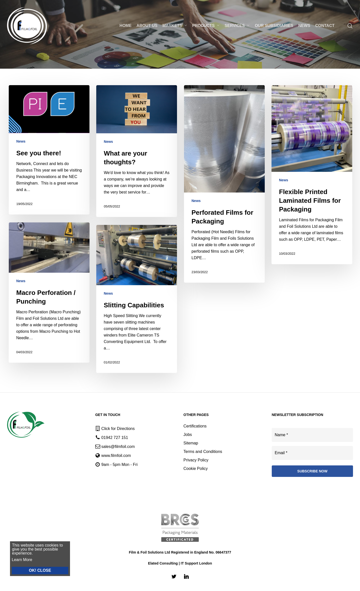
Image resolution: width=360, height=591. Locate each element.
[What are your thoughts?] (136, 152)
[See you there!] (49, 150)
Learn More (20, 560)
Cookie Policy (196, 468)
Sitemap (191, 443)
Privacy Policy (196, 460)
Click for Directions (117, 428)
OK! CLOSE (38, 570)
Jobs (188, 434)
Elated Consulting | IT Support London (180, 563)
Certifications (195, 426)
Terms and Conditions (203, 451)
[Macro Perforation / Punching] (47, 383)
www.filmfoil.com (116, 455)
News (21, 141)
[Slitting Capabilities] (134, 389)
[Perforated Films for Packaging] (224, 189)
